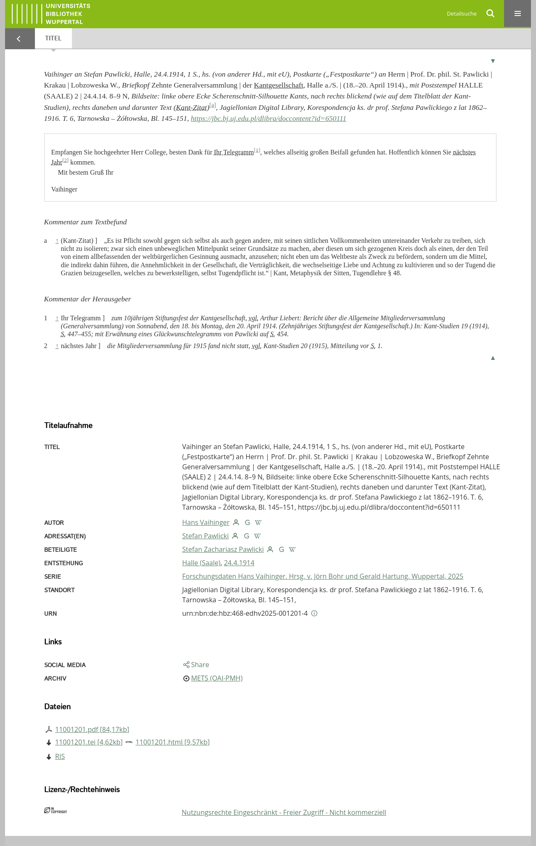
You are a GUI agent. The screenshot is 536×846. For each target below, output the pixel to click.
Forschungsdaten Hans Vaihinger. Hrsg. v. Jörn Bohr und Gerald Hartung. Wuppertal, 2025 (322, 576)
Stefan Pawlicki (205, 535)
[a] (213, 104)
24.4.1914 (239, 562)
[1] (257, 150)
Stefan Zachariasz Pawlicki (223, 549)
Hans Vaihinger (206, 522)
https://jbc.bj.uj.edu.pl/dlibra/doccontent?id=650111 (269, 118)
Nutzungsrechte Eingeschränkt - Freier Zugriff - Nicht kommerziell (284, 812)
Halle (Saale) (201, 562)
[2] (65, 160)
